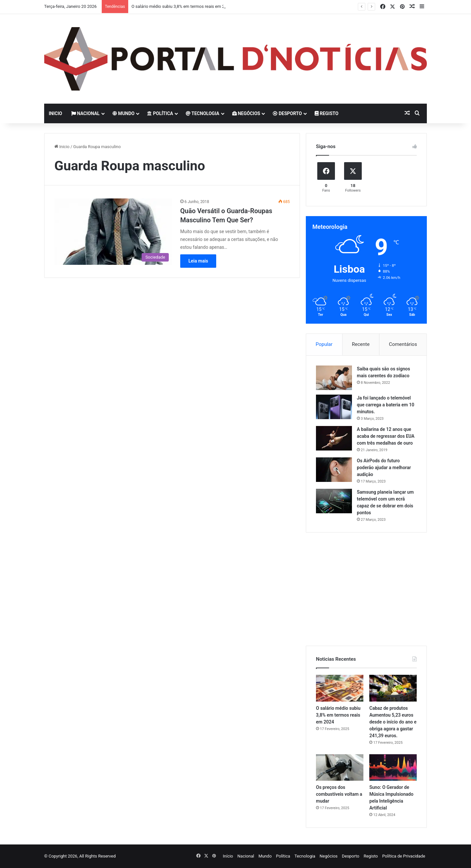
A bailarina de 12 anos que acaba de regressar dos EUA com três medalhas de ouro (385, 436)
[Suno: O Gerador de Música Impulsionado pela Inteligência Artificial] (393, 767)
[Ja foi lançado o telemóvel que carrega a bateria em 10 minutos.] (334, 407)
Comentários (403, 344)
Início (228, 856)
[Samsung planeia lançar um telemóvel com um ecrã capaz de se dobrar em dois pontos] (334, 501)
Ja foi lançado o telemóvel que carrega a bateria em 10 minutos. (385, 404)
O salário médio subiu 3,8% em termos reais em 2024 (181, 6)
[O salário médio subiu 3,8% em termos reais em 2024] (339, 688)
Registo (327, 113)
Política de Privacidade (403, 856)
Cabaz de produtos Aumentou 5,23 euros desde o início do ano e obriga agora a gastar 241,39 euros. (392, 722)
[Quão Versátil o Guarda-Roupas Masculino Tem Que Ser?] (113, 231)
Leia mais (198, 261)
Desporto (287, 113)
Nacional (85, 113)
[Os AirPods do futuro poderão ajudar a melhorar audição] (334, 469)
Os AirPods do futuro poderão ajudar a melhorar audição (384, 467)
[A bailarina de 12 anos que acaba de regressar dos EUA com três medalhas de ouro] (334, 438)
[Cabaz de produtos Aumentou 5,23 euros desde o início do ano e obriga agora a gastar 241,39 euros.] (393, 688)
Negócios (246, 113)
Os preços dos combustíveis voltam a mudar (339, 794)
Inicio (55, 113)
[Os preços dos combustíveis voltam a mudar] (339, 767)
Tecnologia (202, 113)
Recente (361, 344)
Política (160, 113)
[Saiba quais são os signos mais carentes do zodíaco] (334, 378)
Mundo (124, 113)
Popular (324, 344)
